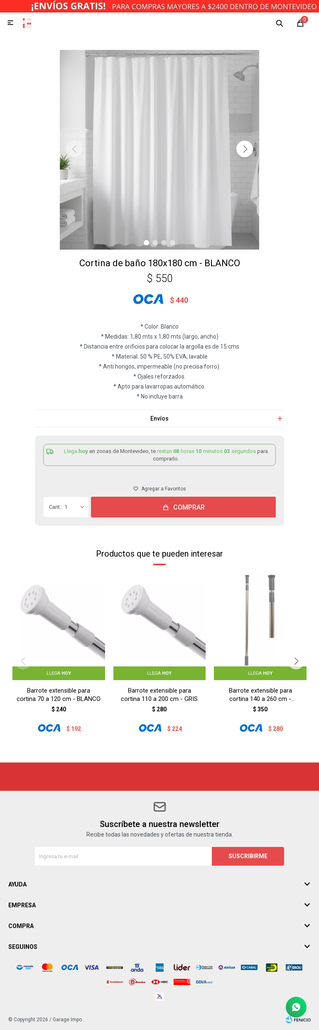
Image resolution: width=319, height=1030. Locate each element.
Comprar (189, 507)
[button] (244, 149)
